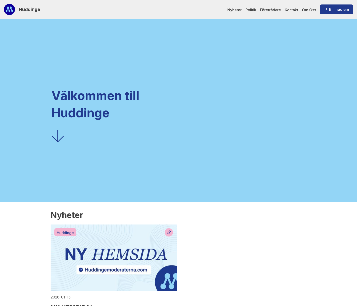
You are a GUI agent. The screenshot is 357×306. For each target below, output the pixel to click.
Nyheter (234, 10)
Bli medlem (336, 9)
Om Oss (309, 10)
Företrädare (270, 10)
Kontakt (291, 10)
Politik (250, 10)
